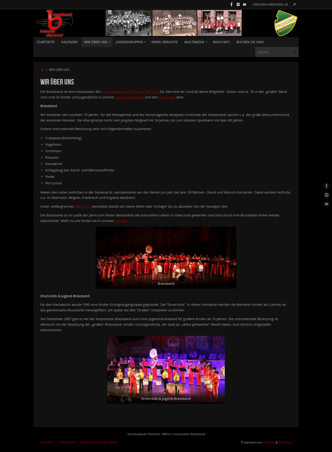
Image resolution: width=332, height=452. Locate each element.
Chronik (121, 220)
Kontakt (47, 442)
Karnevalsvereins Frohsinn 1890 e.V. (130, 91)
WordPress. (286, 442)
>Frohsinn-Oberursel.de (270, 4)
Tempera (269, 442)
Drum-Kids (167, 97)
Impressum (66, 442)
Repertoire (83, 206)
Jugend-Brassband (129, 97)
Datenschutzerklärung (99, 442)
